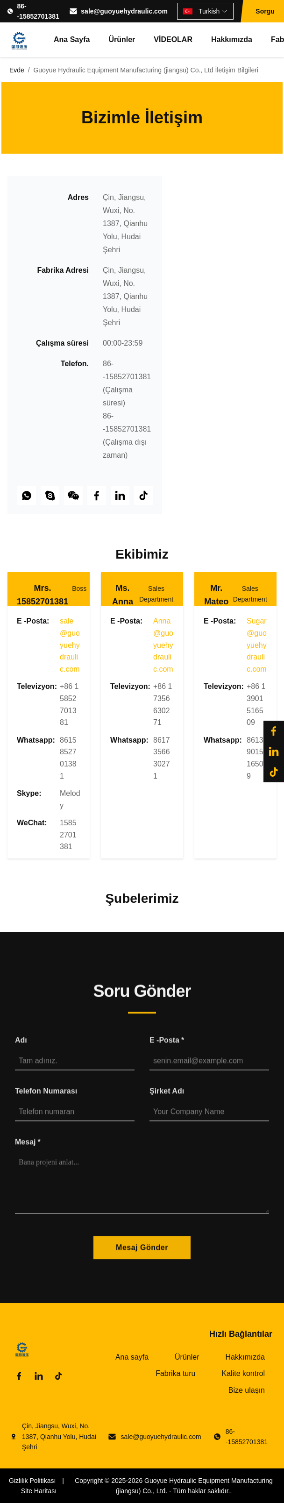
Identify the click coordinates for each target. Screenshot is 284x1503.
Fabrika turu (175, 1373)
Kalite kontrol (243, 1373)
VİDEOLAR (173, 39)
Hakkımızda (231, 39)
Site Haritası (39, 1491)
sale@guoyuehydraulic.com (124, 11)
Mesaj (28, 1150)
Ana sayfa (72, 39)
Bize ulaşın (246, 1390)
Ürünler (121, 39)
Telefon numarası (46, 1099)
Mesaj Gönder (142, 1256)
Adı (21, 1048)
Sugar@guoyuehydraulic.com (257, 645)
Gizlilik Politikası (32, 1480)
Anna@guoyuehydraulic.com (163, 645)
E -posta (166, 1048)
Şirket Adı (166, 1099)
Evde (16, 70)
